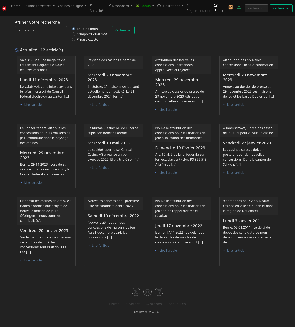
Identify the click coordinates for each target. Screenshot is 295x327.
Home (15, 5)
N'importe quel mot (92, 34)
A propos (154, 303)
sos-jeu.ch (177, 303)
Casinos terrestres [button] (38, 5)
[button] (145, 6)
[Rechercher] (256, 8)
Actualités (97, 8)
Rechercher (281, 8)
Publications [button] (169, 5)
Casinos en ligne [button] (71, 5)
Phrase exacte (87, 39)
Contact (133, 303)
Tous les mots (87, 28)
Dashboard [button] (119, 5)
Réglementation (199, 8)
